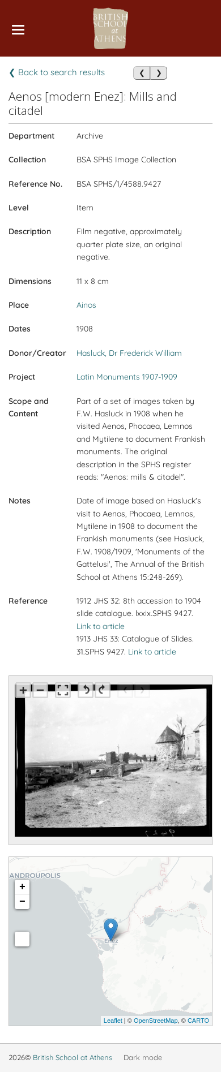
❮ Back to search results (56, 72)
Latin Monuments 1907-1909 (126, 377)
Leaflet (113, 1020)
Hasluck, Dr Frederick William (129, 353)
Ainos (86, 305)
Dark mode (143, 1057)
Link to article (100, 626)
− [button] (22, 902)
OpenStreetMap (156, 1020)
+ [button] (22, 887)
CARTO (198, 1020)
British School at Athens (72, 1057)
